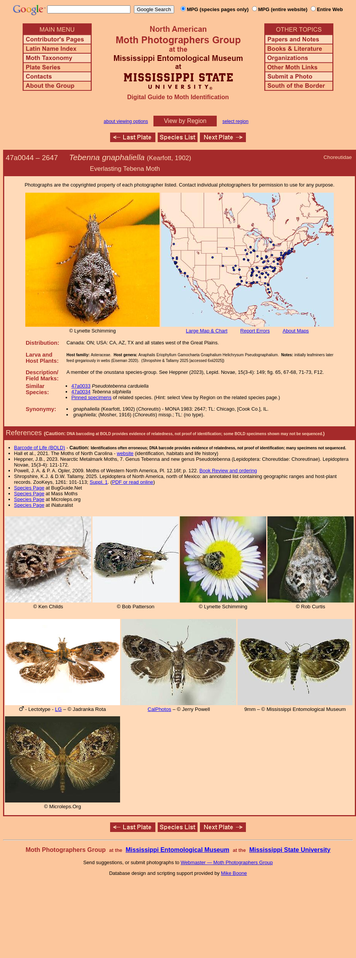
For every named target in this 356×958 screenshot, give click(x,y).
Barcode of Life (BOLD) (39, 447)
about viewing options (126, 121)
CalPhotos (159, 709)
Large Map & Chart (206, 331)
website (125, 453)
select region (235, 121)
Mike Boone (234, 873)
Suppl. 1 (99, 482)
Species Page (29, 488)
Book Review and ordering (228, 470)
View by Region (185, 121)
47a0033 (81, 386)
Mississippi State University (290, 850)
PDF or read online (132, 482)
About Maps (296, 331)
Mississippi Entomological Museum (177, 850)
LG (58, 709)
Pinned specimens (91, 397)
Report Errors (255, 331)
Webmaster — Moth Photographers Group (227, 862)
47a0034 (81, 392)
